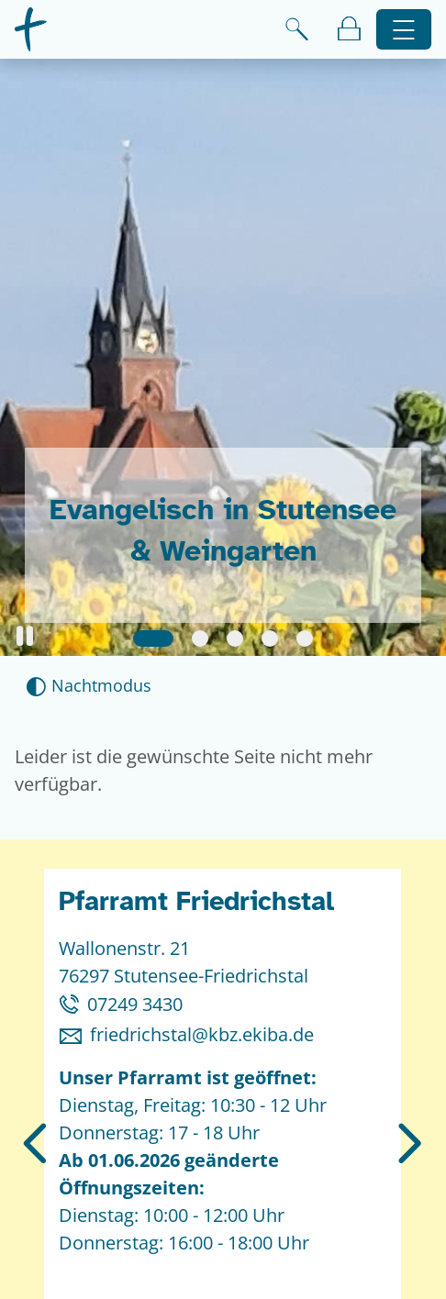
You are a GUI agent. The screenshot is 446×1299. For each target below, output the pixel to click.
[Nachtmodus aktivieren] (88, 685)
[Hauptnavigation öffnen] (404, 29)
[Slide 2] (200, 638)
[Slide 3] (235, 638)
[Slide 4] (270, 638)
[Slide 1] (153, 638)
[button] (24, 636)
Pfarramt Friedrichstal (196, 901)
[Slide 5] (304, 638)
